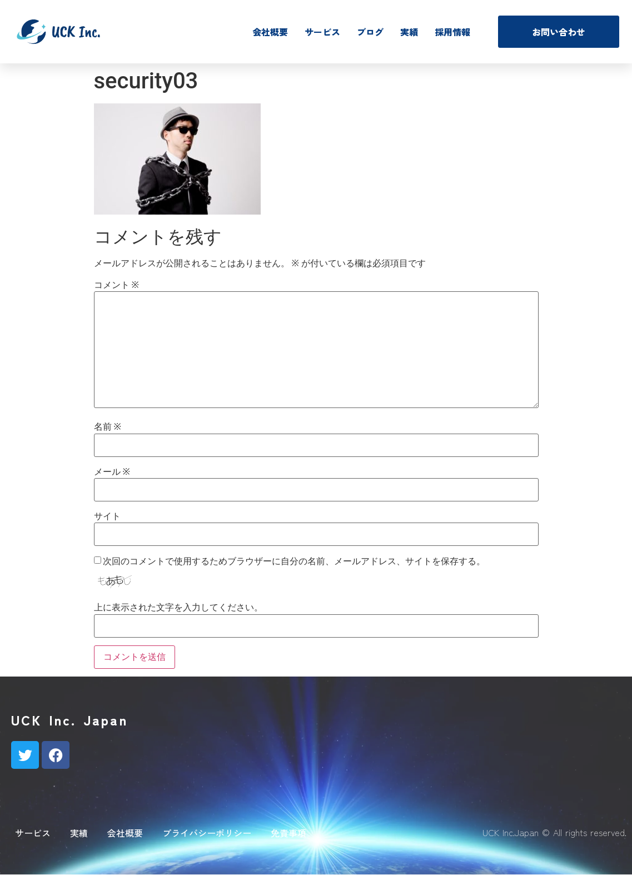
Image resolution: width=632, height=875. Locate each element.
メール (112, 472)
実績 (409, 31)
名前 (107, 426)
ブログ (370, 31)
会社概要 (270, 31)
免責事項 (288, 832)
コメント (116, 285)
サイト (107, 516)
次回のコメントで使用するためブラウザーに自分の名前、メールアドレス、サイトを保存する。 (294, 561)
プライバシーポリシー (206, 832)
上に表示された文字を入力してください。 (178, 607)
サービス (322, 31)
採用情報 (452, 31)
